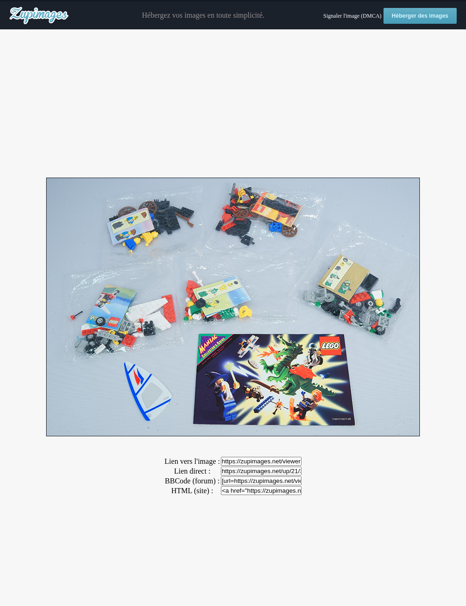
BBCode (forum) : (192, 481)
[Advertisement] (233, 104)
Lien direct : (192, 471)
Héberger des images (420, 16)
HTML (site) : (192, 491)
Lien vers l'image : (192, 461)
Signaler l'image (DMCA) (352, 16)
